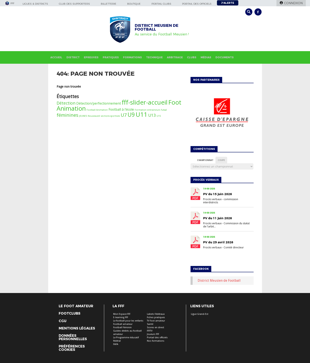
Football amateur (122, 324)
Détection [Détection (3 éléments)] (66, 103)
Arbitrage (175, 57)
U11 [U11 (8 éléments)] (141, 114)
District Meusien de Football (219, 281)
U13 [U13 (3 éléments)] (152, 115)
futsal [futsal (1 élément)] (164, 109)
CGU (62, 321)
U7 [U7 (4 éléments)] (124, 115)
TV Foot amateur (156, 320)
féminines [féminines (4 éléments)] (67, 115)
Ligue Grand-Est (199, 314)
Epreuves (91, 57)
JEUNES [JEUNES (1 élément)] (83, 115)
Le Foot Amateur (76, 306)
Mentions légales (77, 328)
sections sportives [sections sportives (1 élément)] (110, 115)
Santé (150, 324)
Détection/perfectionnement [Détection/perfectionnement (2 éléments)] (98, 103)
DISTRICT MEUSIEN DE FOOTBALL (156, 27)
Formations (132, 57)
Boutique (134, 4)
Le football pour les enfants (128, 320)
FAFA (115, 344)
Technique (154, 57)
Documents (224, 57)
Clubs (191, 57)
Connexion (293, 3)
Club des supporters (74, 4)
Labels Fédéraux (156, 314)
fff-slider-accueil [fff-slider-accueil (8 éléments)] (144, 102)
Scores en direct (155, 327)
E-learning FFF (120, 317)
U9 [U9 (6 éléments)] (131, 114)
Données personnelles (73, 337)
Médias (206, 57)
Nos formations (155, 341)
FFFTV (149, 330)
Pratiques (111, 57)
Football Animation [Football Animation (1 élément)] (97, 109)
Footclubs (69, 313)
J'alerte (227, 2)
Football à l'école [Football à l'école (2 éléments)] (121, 109)
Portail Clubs (161, 4)
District (73, 57)
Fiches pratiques (156, 317)
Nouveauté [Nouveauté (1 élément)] (94, 115)
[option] (222, 113)
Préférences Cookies (72, 348)
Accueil (56, 57)
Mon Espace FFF (121, 314)
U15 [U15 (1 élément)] (159, 115)
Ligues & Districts (35, 4)
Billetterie (108, 4)
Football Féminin (122, 327)
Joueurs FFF (153, 334)
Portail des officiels (196, 4)
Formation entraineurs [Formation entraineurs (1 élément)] (147, 109)
